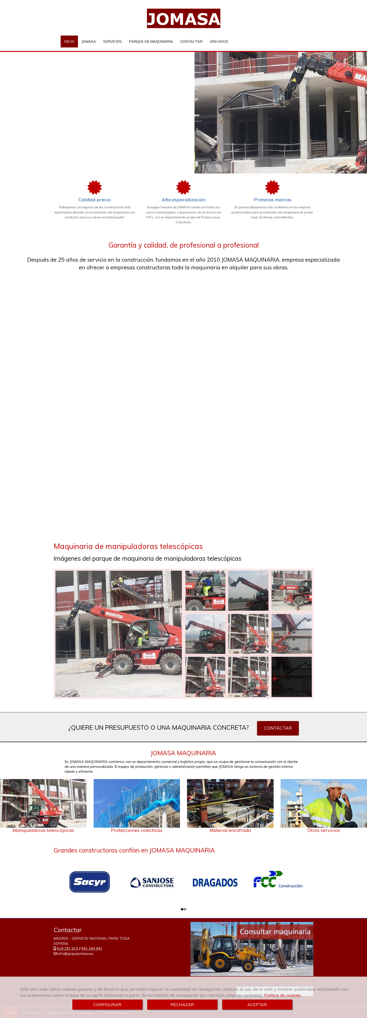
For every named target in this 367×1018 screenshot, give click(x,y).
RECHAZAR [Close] (182, 1004)
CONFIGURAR (107, 1004)
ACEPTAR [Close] (257, 1004)
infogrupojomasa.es (75, 953)
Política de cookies (282, 995)
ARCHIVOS (219, 41)
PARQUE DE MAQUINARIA (151, 41)
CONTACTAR (191, 41)
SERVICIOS (112, 41)
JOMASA (89, 41)
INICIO (69, 41)
